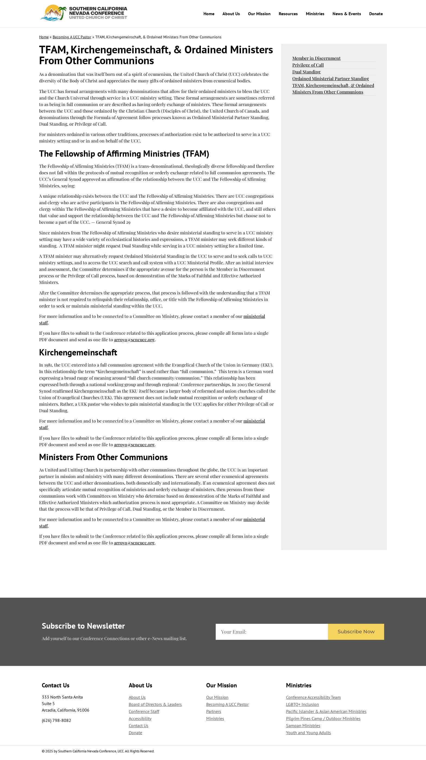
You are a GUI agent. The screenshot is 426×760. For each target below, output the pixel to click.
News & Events (347, 13)
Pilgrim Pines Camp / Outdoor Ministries (323, 718)
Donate (376, 13)
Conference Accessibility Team (313, 697)
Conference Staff (144, 711)
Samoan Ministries (303, 725)
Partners (213, 711)
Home (208, 13)
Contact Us (138, 725)
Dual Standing (306, 71)
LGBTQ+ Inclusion (302, 704)
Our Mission (259, 13)
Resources (288, 13)
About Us (231, 13)
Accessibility (140, 718)
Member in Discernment (316, 58)
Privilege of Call (308, 64)
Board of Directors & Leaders (155, 704)
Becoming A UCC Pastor (72, 36)
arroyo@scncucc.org (134, 339)
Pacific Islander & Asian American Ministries (326, 711)
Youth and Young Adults (308, 732)
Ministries (315, 13)
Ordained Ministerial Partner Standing (330, 78)
